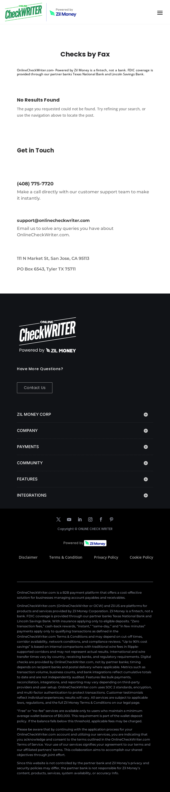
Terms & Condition (65, 557)
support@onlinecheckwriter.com (53, 220)
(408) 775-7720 (35, 184)
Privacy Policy (106, 557)
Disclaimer (28, 557)
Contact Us (35, 387)
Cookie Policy (141, 557)
